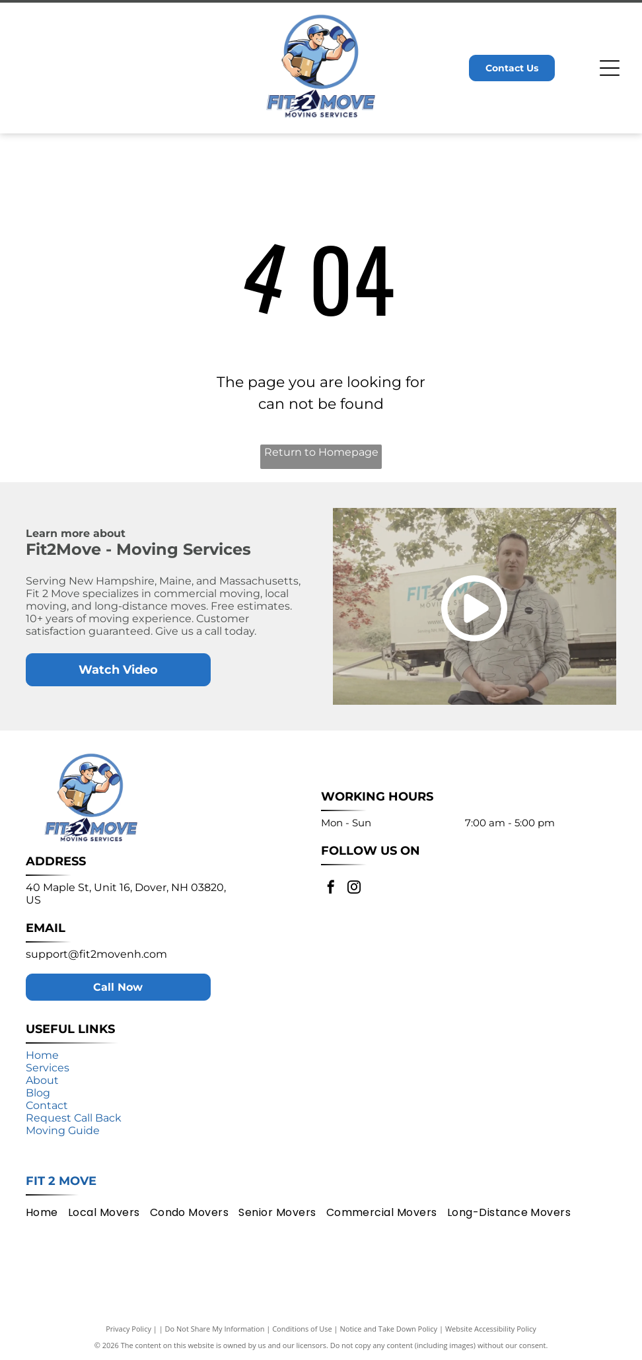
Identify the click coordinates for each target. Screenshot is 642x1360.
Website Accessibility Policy (490, 1329)
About (42, 1080)
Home (42, 1055)
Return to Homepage (321, 452)
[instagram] (354, 888)
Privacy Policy (128, 1329)
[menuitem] (47, 1212)
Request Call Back (74, 1118)
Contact (47, 1105)
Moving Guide (63, 1130)
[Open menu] (610, 68)
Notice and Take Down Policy (389, 1329)
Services (47, 1067)
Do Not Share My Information (215, 1329)
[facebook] (331, 888)
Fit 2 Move (61, 1181)
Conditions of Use (302, 1329)
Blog (38, 1093)
